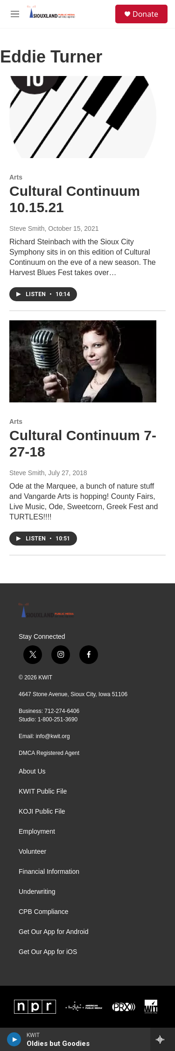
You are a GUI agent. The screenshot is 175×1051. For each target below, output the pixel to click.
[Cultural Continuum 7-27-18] (82, 361)
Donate (145, 14)
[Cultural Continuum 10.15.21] (82, 117)
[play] (14, 1039)
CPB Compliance (44, 911)
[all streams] (162, 1039)
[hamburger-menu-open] (14, 14)
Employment (37, 831)
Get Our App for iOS (48, 951)
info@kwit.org (53, 736)
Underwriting (37, 891)
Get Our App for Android (53, 931)
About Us (32, 771)
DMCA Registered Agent (49, 753)
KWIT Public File (43, 791)
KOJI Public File (42, 811)
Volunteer (32, 851)
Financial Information (49, 871)
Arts (15, 177)
